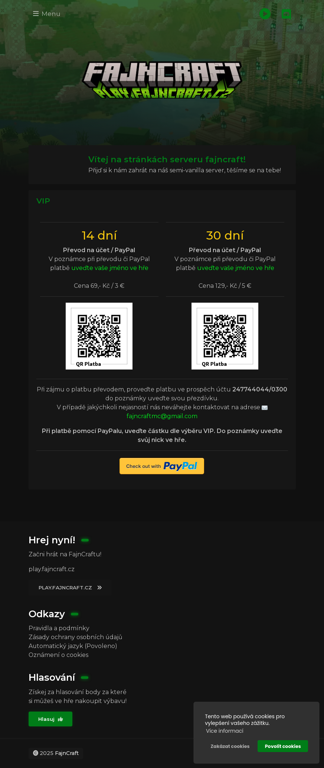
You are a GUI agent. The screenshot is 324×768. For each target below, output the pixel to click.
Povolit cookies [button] (283, 746)
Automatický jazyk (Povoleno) (73, 645)
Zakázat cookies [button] (229, 746)
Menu (47, 13)
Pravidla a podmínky (59, 627)
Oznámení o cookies (59, 654)
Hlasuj (50, 719)
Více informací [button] (224, 730)
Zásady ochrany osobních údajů (76, 636)
